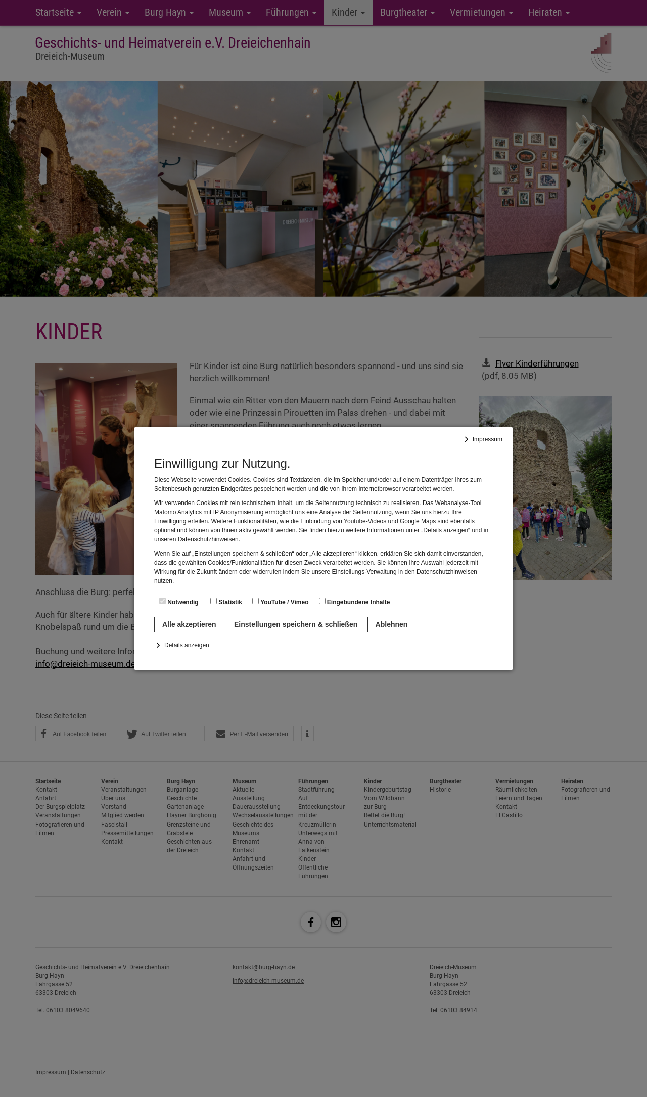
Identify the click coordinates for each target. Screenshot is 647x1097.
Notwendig (179, 602)
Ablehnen (392, 624)
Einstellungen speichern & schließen (295, 624)
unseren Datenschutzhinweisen (196, 539)
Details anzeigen (186, 645)
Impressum (487, 439)
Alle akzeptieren (189, 624)
